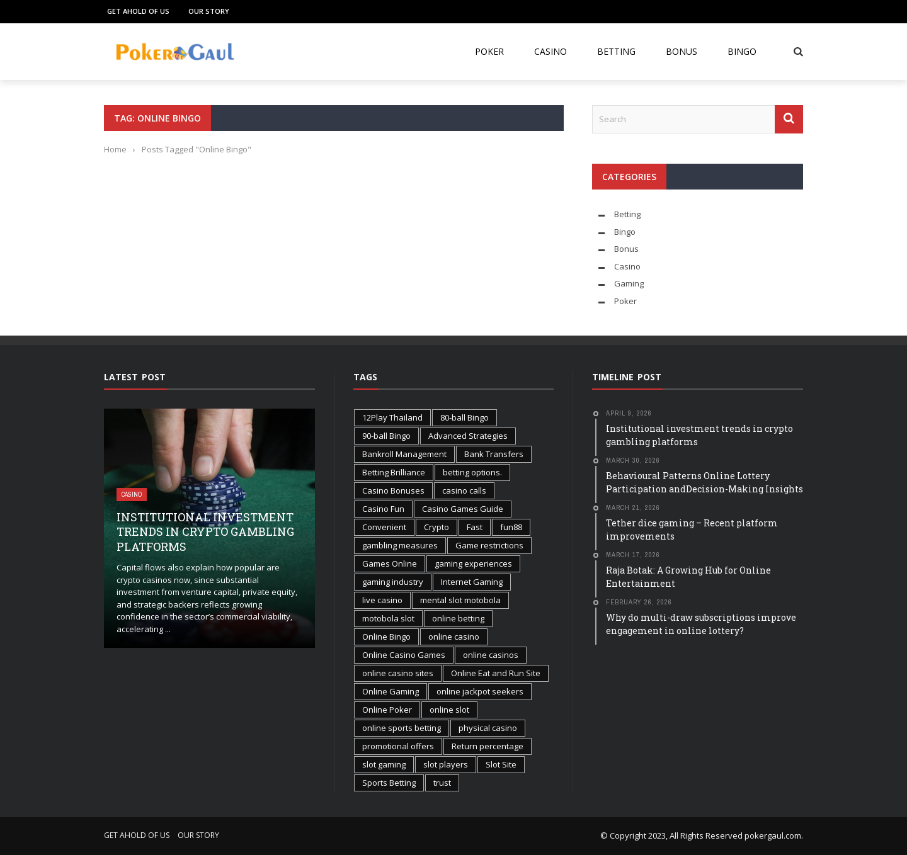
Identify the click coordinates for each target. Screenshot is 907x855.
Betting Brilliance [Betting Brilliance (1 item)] (393, 472)
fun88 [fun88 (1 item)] (511, 527)
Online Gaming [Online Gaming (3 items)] (390, 691)
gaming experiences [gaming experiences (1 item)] (473, 563)
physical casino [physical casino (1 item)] (488, 727)
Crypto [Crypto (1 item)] (436, 527)
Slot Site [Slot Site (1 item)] (501, 764)
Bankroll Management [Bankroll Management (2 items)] (404, 454)
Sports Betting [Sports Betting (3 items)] (389, 782)
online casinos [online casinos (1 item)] (490, 654)
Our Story (208, 11)
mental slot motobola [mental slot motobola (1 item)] (460, 600)
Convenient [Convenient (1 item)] (384, 527)
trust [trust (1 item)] (442, 782)
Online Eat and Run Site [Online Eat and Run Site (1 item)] (495, 673)
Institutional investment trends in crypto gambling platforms (205, 531)
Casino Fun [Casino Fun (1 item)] (383, 508)
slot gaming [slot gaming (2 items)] (384, 764)
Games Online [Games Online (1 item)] (389, 563)
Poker (489, 51)
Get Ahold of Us (138, 11)
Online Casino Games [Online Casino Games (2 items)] (403, 654)
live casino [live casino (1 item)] (382, 600)
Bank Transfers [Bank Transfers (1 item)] (493, 454)
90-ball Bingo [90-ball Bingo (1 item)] (386, 435)
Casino (550, 51)
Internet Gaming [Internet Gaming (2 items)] (472, 581)
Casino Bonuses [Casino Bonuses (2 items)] (393, 490)
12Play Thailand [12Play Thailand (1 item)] (392, 417)
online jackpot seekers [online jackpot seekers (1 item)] (479, 691)
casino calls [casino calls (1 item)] (464, 490)
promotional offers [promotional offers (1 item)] (398, 746)
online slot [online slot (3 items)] (449, 709)
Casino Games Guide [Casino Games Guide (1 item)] (462, 508)
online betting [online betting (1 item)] (458, 618)
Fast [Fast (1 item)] (474, 527)
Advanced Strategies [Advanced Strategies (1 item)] (468, 435)
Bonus (681, 51)
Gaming (629, 283)
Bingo (741, 51)
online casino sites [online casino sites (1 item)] (397, 673)
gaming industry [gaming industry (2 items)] (392, 581)
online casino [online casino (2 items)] (453, 636)
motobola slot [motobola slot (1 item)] (388, 618)
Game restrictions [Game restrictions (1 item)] (489, 545)
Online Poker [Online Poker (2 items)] (387, 709)
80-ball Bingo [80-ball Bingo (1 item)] (464, 417)
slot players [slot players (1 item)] (445, 764)
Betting (616, 51)
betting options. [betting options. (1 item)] (472, 472)
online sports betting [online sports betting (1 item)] (401, 727)
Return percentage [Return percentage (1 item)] (487, 746)
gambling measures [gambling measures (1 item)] (400, 545)
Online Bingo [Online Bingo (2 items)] (386, 636)
